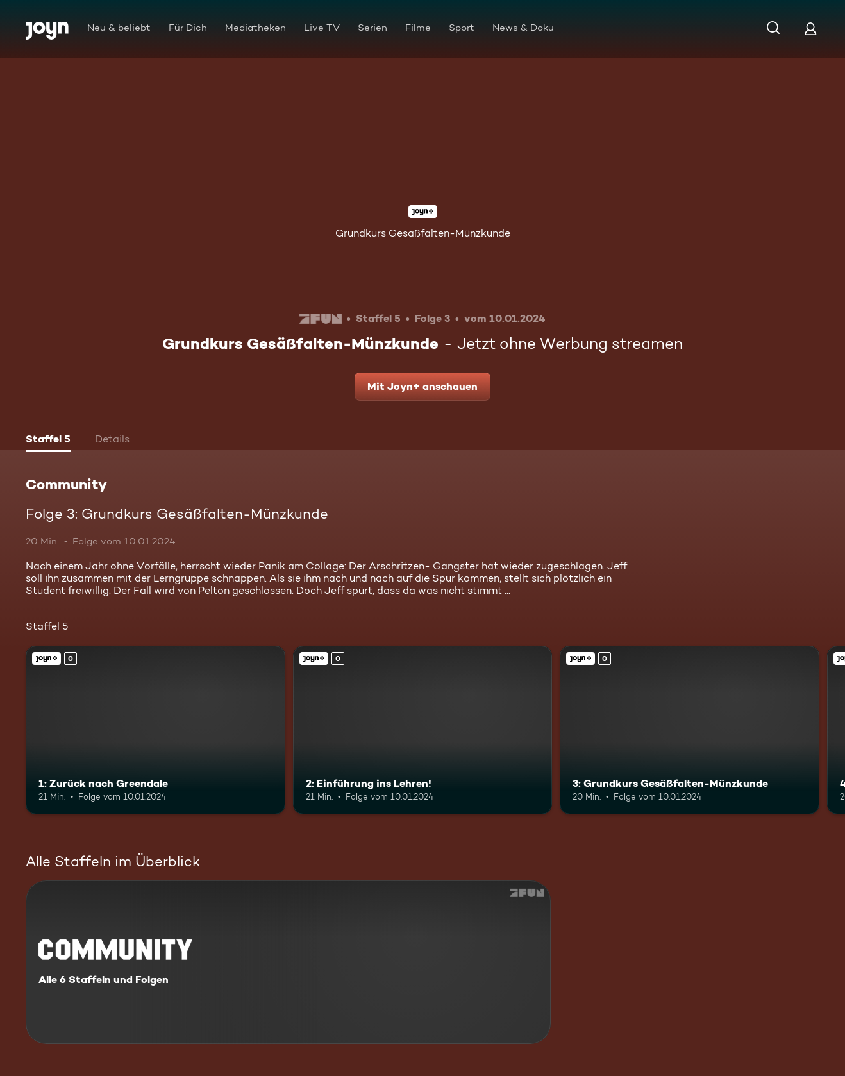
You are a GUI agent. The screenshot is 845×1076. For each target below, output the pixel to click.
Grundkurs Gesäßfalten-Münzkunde (422, 233)
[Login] (810, 28)
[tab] (48, 440)
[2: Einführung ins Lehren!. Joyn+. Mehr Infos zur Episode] (423, 730)
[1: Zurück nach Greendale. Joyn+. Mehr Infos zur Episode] (155, 730)
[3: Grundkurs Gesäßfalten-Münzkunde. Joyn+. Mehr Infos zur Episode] (689, 730)
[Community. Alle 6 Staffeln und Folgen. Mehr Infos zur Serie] (288, 962)
